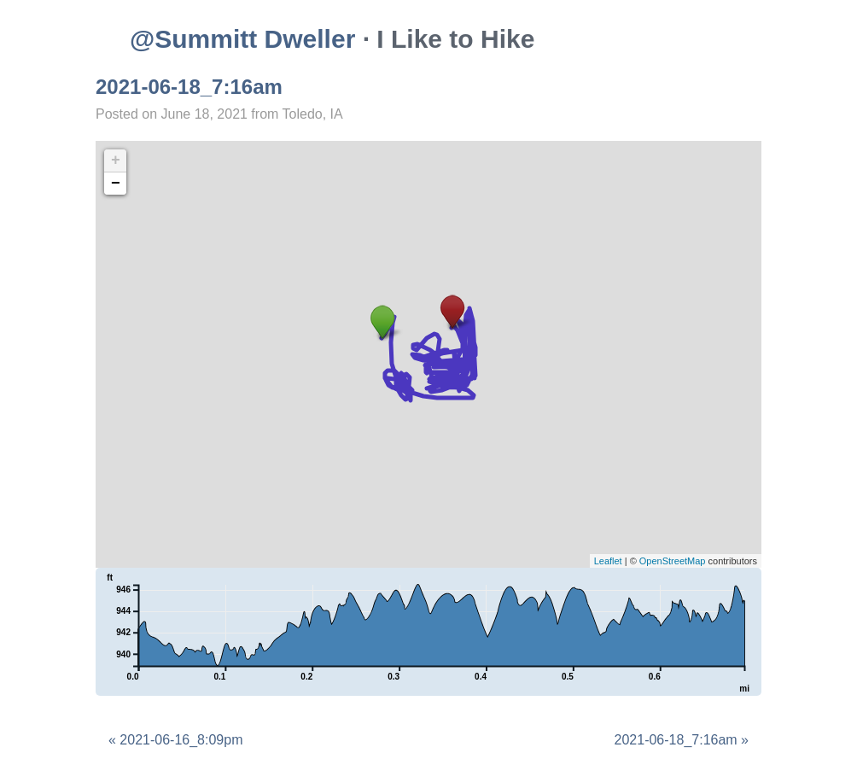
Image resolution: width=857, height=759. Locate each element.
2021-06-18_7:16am (189, 86)
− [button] (115, 183)
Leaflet (608, 561)
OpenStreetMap (672, 561)
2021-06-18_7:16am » (682, 740)
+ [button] (115, 160)
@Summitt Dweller (242, 39)
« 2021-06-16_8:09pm (175, 740)
